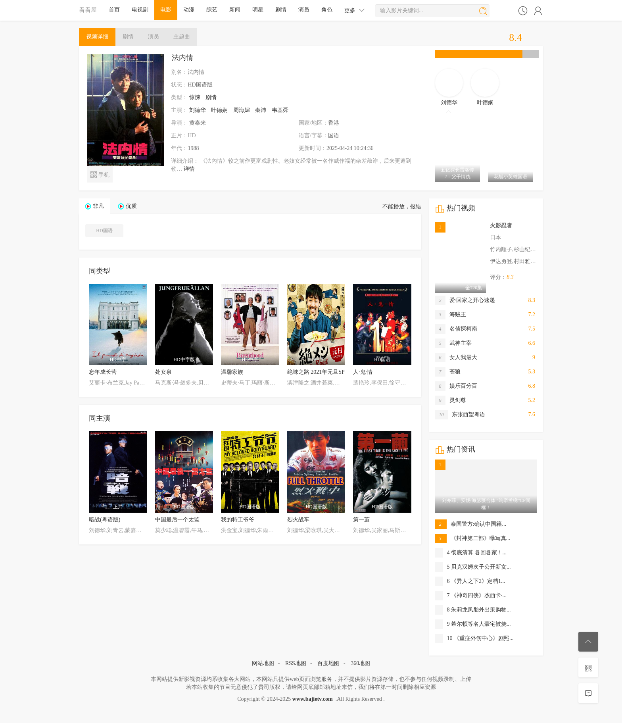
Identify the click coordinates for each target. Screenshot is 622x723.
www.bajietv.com (312, 699)
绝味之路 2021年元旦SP (316, 372)
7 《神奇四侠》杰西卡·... (471, 596)
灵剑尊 (450, 400)
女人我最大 (456, 358)
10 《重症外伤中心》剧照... (474, 638)
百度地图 (328, 663)
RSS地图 (295, 663)
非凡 (98, 206)
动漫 (188, 10)
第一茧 (361, 520)
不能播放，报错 (401, 207)
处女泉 (163, 372)
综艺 (211, 10)
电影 (165, 10)
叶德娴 (219, 110)
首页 (114, 10)
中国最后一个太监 (177, 520)
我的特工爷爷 (237, 520)
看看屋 (88, 9)
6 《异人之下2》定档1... (470, 581)
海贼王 (450, 315)
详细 (97, 37)
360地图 (360, 663)
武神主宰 (453, 343)
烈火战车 (298, 520)
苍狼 (448, 372)
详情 (189, 169)
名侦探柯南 (456, 329)
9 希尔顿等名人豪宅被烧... (473, 624)
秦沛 (260, 110)
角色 (326, 10)
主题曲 (181, 37)
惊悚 (194, 97)
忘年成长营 (103, 372)
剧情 (280, 10)
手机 (99, 174)
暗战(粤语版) (104, 520)
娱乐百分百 (456, 386)
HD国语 (104, 230)
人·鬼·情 (362, 372)
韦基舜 (280, 110)
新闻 (234, 10)
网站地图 (263, 663)
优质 (131, 206)
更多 (354, 10)
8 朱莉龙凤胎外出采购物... (473, 610)
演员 (303, 10)
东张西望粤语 (460, 415)
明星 (257, 10)
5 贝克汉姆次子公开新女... (473, 567)
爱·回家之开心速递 (465, 300)
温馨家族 (232, 372)
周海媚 (241, 110)
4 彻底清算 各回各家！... (471, 553)
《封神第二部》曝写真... (473, 538)
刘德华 (197, 110)
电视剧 (140, 10)
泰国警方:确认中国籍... (470, 524)
